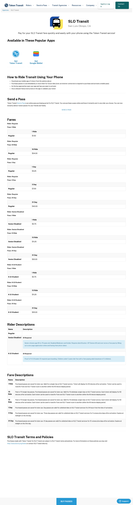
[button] (29, 5)
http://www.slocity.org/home (16, 443)
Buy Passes (66, 501)
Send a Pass (21, 103)
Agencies (5, 10)
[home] (14, 5)
